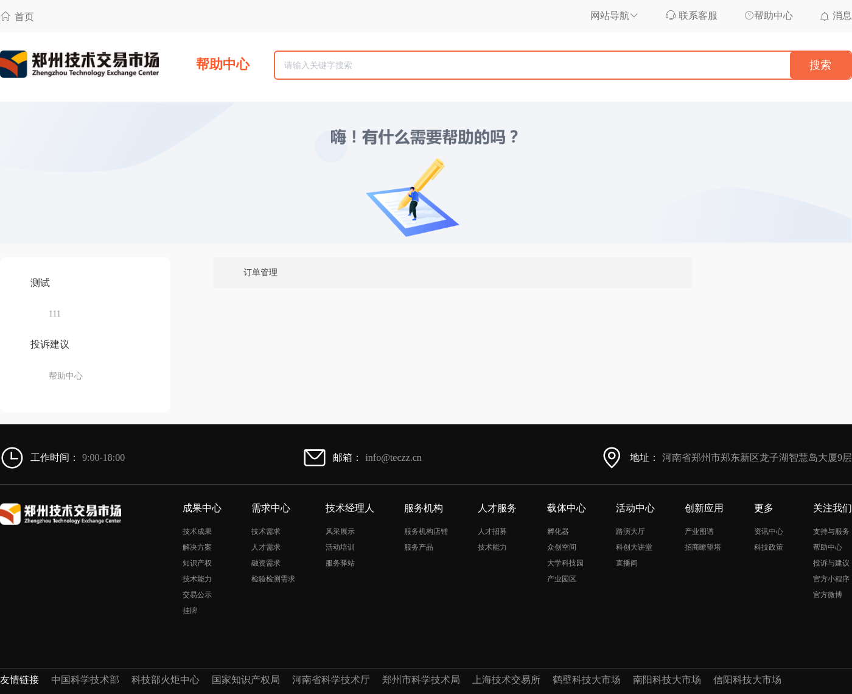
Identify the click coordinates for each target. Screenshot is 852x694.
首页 (17, 16)
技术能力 (197, 579)
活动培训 (340, 547)
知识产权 (197, 563)
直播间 (627, 563)
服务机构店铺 (426, 531)
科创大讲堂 (634, 547)
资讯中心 (768, 531)
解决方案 (197, 547)
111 (55, 313)
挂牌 (190, 610)
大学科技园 (565, 563)
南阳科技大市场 (667, 680)
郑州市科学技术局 (421, 680)
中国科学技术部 (85, 680)
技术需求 (266, 531)
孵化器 (558, 531)
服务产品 (418, 547)
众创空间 (561, 547)
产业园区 (561, 579)
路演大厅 (630, 531)
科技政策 (768, 547)
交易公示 (197, 594)
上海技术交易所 (506, 680)
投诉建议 (49, 344)
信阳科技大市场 (747, 680)
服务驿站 (340, 563)
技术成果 (197, 531)
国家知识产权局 (246, 680)
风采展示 (340, 531)
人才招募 (492, 531)
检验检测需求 (273, 579)
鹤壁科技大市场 (587, 680)
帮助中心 (66, 375)
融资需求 (266, 563)
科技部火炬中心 (165, 680)
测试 (40, 283)
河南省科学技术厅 (331, 680)
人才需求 (266, 547)
